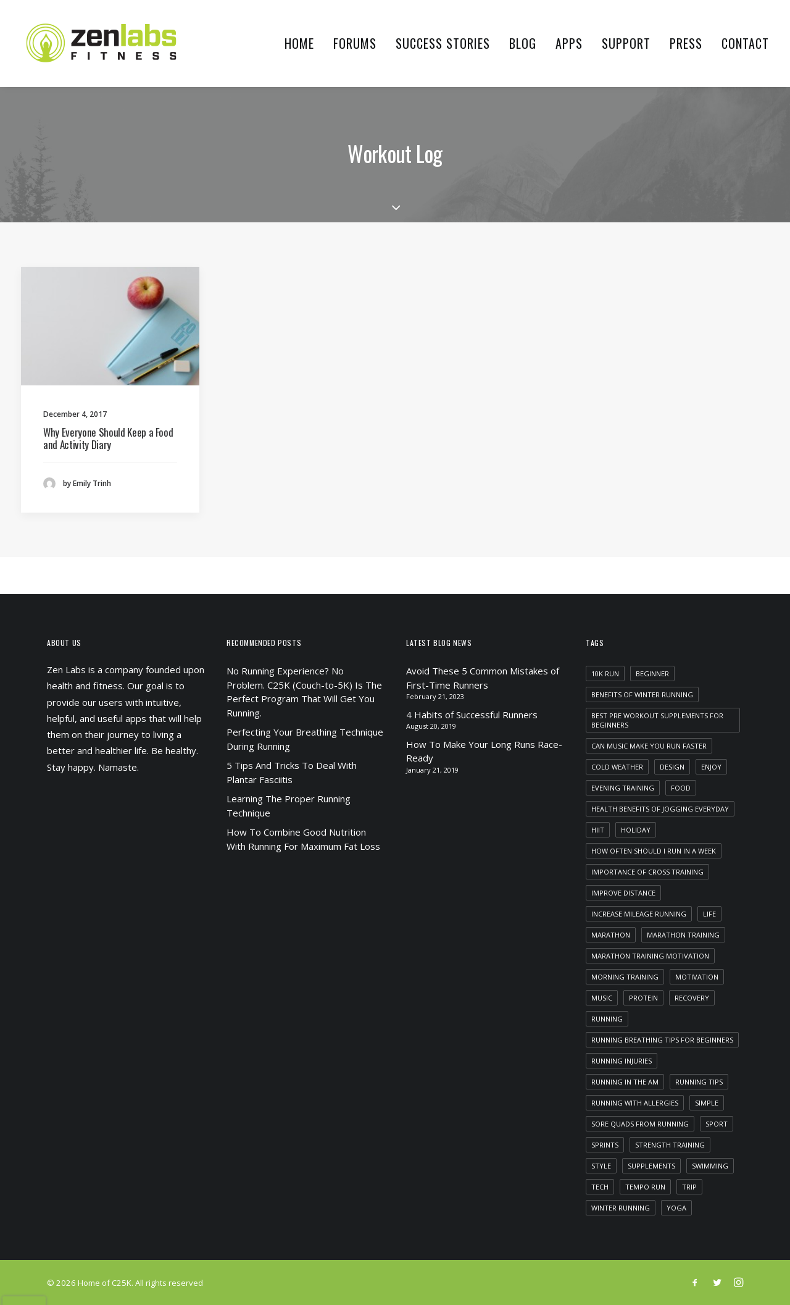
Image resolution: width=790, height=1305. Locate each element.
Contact (745, 43)
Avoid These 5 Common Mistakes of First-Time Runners (482, 678)
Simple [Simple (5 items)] (706, 1102)
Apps (569, 43)
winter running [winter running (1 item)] (620, 1207)
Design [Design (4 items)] (672, 766)
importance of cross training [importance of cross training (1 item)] (647, 871)
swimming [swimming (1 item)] (710, 1165)
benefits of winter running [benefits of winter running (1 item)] (642, 694)
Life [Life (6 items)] (709, 913)
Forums (354, 43)
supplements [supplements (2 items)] (651, 1165)
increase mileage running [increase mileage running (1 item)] (638, 913)
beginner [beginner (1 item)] (652, 673)
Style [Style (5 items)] (601, 1165)
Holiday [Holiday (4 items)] (636, 829)
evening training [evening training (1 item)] (622, 787)
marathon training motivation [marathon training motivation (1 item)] (650, 955)
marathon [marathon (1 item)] (610, 934)
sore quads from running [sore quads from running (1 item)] (640, 1123)
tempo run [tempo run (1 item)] (645, 1186)
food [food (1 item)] (681, 787)
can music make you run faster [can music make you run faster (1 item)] (649, 745)
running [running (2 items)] (607, 1018)
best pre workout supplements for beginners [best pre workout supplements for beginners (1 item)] (657, 720)
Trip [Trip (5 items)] (689, 1186)
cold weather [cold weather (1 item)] (617, 766)
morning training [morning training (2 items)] (625, 976)
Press (686, 43)
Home (299, 43)
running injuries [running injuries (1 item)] (621, 1060)
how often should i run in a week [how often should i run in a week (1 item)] (653, 850)
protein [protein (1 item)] (643, 997)
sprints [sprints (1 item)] (604, 1144)
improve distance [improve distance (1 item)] (623, 892)
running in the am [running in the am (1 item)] (625, 1081)
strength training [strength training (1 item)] (670, 1144)
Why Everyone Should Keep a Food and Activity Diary (108, 438)
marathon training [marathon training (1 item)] (683, 934)
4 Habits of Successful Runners (472, 714)
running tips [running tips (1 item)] (699, 1081)
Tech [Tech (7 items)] (600, 1186)
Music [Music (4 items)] (601, 997)
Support (626, 43)
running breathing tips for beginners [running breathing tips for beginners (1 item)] (662, 1039)
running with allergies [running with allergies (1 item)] (634, 1102)
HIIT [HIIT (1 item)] (597, 829)
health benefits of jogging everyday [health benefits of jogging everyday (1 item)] (660, 808)
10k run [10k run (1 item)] (605, 673)
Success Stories (443, 43)
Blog (522, 43)
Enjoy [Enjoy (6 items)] (711, 766)
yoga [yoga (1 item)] (676, 1207)
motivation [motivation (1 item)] (696, 976)
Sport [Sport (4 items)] (716, 1123)
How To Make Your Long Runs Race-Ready (484, 751)
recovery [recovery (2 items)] (692, 997)
